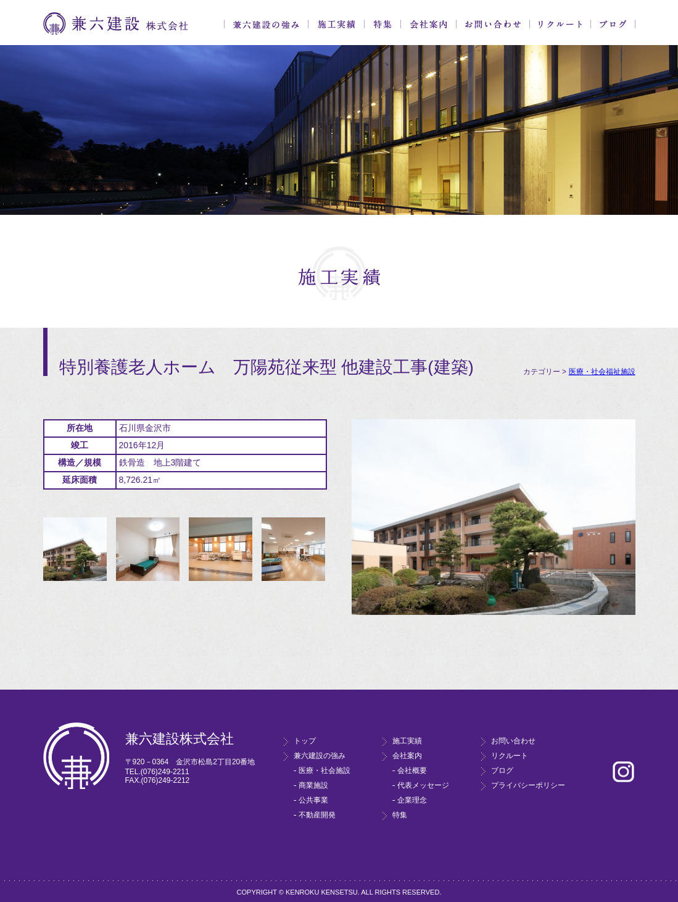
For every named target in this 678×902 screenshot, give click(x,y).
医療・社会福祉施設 (602, 371)
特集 (382, 24)
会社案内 (428, 24)
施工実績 (336, 24)
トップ (305, 741)
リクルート (560, 24)
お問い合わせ (493, 24)
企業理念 (412, 800)
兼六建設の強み (266, 24)
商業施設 (313, 785)
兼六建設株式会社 (115, 23)
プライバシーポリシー (528, 785)
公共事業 (313, 800)
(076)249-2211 (165, 771)
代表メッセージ (423, 785)
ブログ (613, 24)
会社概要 (412, 770)
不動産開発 (317, 815)
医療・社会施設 (324, 770)
